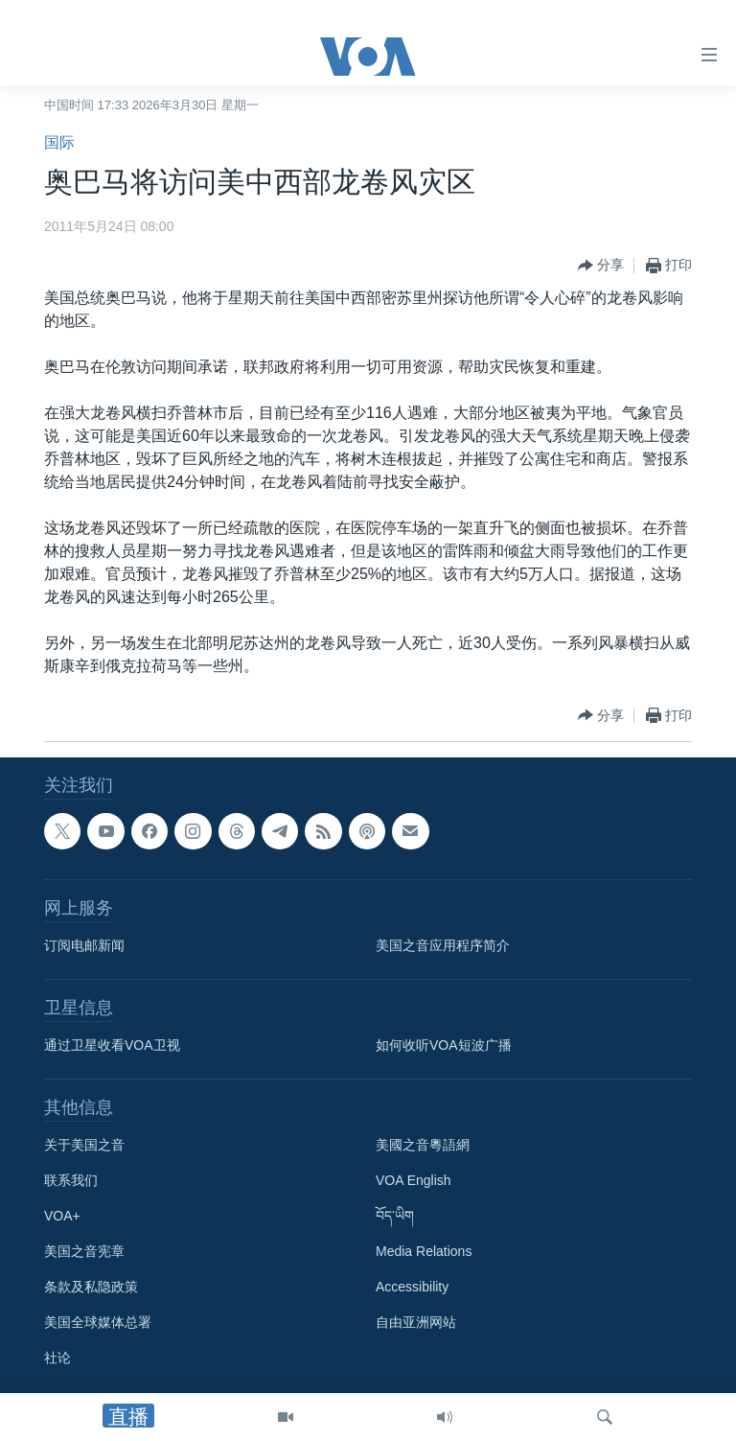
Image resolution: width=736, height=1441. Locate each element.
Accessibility (412, 1286)
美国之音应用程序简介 (443, 945)
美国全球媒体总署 (97, 1322)
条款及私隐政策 (91, 1286)
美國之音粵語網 (423, 1144)
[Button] (601, 265)
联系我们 (71, 1180)
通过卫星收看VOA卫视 (112, 1045)
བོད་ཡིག (395, 1215)
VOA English (413, 1180)
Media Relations (424, 1251)
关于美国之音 (84, 1144)
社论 (57, 1357)
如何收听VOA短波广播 (444, 1045)
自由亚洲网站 (416, 1322)
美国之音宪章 (84, 1251)
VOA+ (62, 1215)
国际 (59, 142)
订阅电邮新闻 (84, 945)
